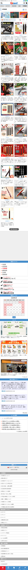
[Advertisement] (14, 246)
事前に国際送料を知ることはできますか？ (11, 423)
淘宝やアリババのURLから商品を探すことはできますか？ (11, 421)
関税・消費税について (6, 499)
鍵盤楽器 (4, 270)
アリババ (12, 20)
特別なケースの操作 (5, 491)
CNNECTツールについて (6, 480)
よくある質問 (4, 538)
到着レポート (4, 522)
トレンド (3, 517)
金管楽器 (4, 266)
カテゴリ (3, 512)
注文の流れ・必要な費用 (6, 486)
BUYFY (3, 561)
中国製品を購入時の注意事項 (7, 507)
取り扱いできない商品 (6, 493)
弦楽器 (4, 264)
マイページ (3, 535)
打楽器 (4, 272)
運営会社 (3, 556)
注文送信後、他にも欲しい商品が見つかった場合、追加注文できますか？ (11, 427)
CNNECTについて (5, 475)
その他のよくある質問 (22, 431)
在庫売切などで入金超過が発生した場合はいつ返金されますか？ (11, 425)
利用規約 (3, 545)
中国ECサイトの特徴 (6, 501)
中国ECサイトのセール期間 (7, 504)
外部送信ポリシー (5, 551)
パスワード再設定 (5, 532)
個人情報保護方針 (5, 548)
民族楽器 (4, 274)
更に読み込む (14, 229)
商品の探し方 (4, 478)
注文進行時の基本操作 (6, 488)
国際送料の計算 (4, 519)
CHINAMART (4, 564)
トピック (25, 376)
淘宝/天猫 (4, 20)
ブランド (3, 514)
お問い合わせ (4, 540)
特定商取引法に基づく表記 (7, 553)
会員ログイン (4, 530)
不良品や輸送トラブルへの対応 (8, 496)
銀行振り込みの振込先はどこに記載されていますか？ (11, 429)
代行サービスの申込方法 (6, 483)
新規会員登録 (4, 527)
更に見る (25, 412)
